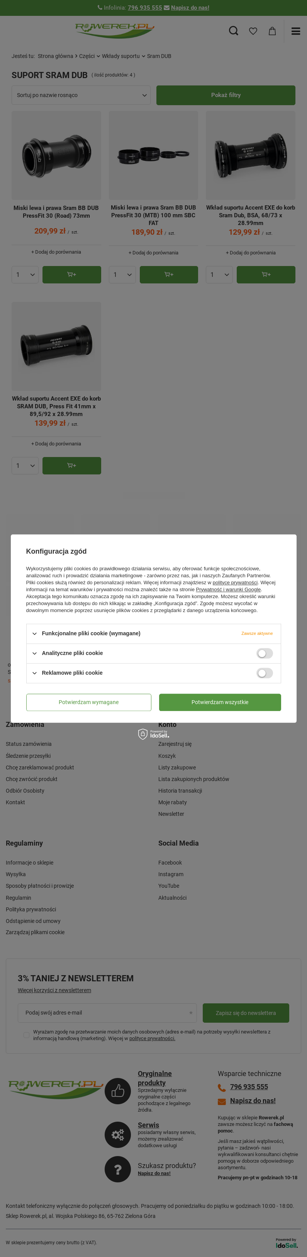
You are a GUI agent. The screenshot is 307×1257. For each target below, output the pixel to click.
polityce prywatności (235, 582)
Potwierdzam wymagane (89, 702)
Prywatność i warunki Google (228, 589)
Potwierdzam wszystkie (220, 702)
